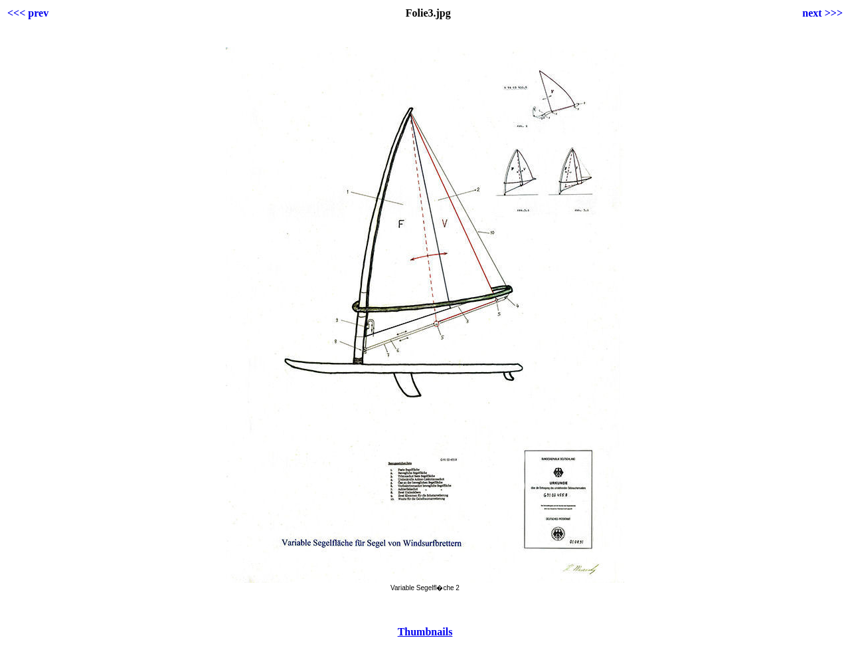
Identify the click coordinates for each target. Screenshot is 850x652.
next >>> (822, 13)
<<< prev (27, 13)
